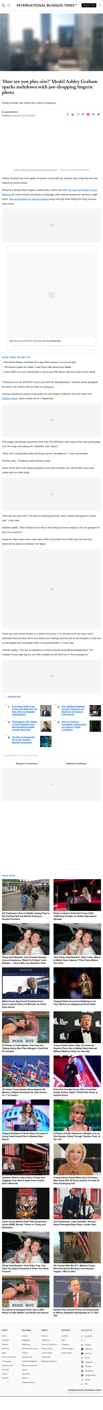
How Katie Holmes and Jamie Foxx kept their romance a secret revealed (40, 376)
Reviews (5, 1392)
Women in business (29, 1379)
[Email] (93, 114)
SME (4, 1366)
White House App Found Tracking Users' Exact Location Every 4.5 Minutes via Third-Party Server (24, 1018)
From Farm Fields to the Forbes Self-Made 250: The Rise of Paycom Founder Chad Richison (24, 724)
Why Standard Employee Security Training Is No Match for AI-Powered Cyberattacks (73, 724)
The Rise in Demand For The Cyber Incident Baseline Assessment (23, 753)
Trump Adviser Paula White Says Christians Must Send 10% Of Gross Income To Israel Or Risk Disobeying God (77, 1194)
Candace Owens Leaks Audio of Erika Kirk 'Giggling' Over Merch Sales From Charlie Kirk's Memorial (23, 1194)
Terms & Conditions (49, 1358)
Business (5, 1362)
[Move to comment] (98, 114)
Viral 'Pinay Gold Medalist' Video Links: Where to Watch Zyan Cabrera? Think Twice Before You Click (77, 974)
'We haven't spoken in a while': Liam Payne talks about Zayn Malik (37, 381)
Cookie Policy (47, 1366)
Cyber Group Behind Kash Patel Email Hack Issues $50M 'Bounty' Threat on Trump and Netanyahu (24, 1238)
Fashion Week (9, 412)
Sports (4, 1387)
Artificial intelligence (29, 1375)
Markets (5, 1358)
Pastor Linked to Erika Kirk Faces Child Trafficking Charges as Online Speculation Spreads (75, 930)
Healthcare (26, 1358)
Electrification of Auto (30, 1362)
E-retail (24, 1350)
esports (25, 1383)
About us (45, 1350)
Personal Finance (9, 1371)
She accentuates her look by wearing (29, 212)
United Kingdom (67, 1362)
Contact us (46, 1354)
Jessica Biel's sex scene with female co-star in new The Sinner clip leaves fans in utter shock (49, 385)
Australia (64, 1350)
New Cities (26, 1387)
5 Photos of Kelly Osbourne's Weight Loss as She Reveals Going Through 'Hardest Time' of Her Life (77, 1150)
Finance (25, 1366)
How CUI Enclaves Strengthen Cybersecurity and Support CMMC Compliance (74, 739)
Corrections (46, 1371)
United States (66, 1366)
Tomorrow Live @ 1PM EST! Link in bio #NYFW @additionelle (35, 354)
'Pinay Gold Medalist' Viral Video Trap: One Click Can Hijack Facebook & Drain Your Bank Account (25, 1282)
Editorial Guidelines (76, 777)
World (4, 1350)
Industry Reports (28, 1396)
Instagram (48, 400)
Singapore (65, 1358)
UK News (5, 1354)
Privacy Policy (47, 1362)
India (63, 1354)
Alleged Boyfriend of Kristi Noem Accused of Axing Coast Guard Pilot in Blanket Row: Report (25, 1150)
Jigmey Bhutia (11, 112)
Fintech (25, 1392)
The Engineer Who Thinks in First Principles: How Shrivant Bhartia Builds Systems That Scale (24, 739)
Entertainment (7, 1379)
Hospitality (26, 1354)
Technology (6, 1375)
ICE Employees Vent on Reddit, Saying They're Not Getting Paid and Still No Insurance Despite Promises (25, 930)
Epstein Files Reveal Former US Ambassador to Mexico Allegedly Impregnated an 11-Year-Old (76, 1326)
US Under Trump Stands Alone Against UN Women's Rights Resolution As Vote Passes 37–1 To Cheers (24, 1106)
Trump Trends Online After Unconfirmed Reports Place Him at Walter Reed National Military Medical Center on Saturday (75, 1062)
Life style (5, 1383)
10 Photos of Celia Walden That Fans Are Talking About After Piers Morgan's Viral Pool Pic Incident (25, 1062)
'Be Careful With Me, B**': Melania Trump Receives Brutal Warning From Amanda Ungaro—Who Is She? (74, 1282)
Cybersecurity (27, 1371)
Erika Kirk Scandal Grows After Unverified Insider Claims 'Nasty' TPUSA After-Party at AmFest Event (76, 1106)
